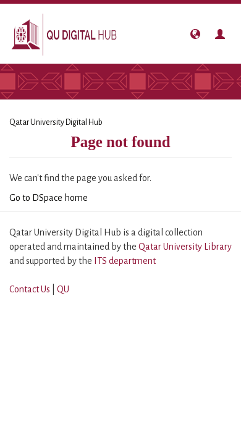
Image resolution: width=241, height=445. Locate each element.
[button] (195, 34)
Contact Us (29, 289)
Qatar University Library (185, 247)
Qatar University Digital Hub (56, 122)
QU (63, 289)
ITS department (125, 261)
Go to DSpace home (48, 198)
